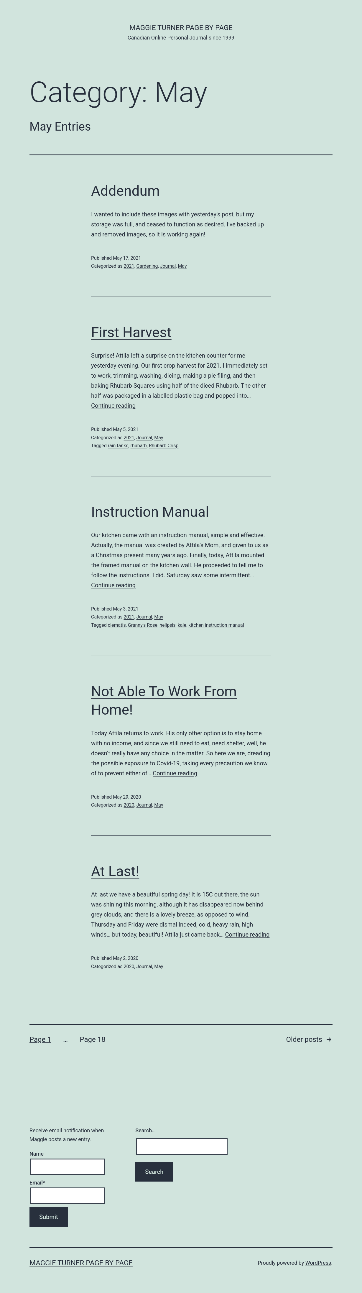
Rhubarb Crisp (164, 445)
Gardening (147, 266)
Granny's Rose (142, 625)
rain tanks (118, 445)
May (182, 266)
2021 (129, 266)
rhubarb (139, 445)
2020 (129, 805)
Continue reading (113, 405)
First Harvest (131, 332)
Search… (145, 1130)
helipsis (167, 625)
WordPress (318, 1263)
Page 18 (92, 1039)
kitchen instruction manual (216, 625)
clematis (117, 625)
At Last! (115, 871)
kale (182, 625)
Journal (168, 266)
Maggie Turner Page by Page (181, 28)
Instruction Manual (150, 512)
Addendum (125, 190)
